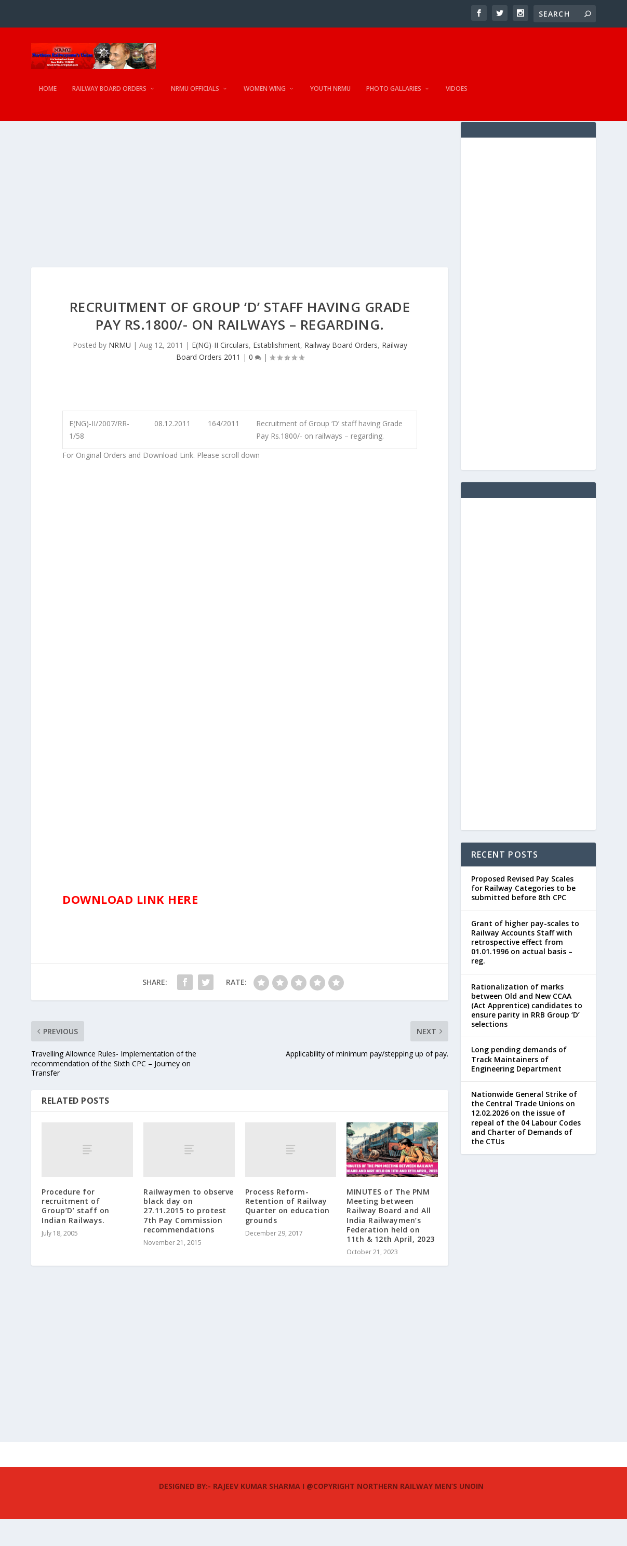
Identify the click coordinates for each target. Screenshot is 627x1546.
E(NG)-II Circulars (220, 372)
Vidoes (457, 96)
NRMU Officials (195, 96)
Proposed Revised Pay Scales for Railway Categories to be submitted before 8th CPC (523, 915)
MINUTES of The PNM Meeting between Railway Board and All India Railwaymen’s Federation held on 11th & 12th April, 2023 (390, 1242)
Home (48, 96)
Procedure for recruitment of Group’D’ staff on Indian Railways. (76, 1233)
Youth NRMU (330, 96)
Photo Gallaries (393, 96)
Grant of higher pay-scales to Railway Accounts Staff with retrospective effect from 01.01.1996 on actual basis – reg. (525, 969)
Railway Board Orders (109, 96)
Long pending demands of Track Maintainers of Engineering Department (519, 1086)
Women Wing (265, 96)
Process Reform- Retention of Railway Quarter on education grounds (287, 1233)
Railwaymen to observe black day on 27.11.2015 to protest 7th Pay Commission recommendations (188, 1238)
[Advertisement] (239, 221)
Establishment (276, 372)
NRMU (120, 372)
